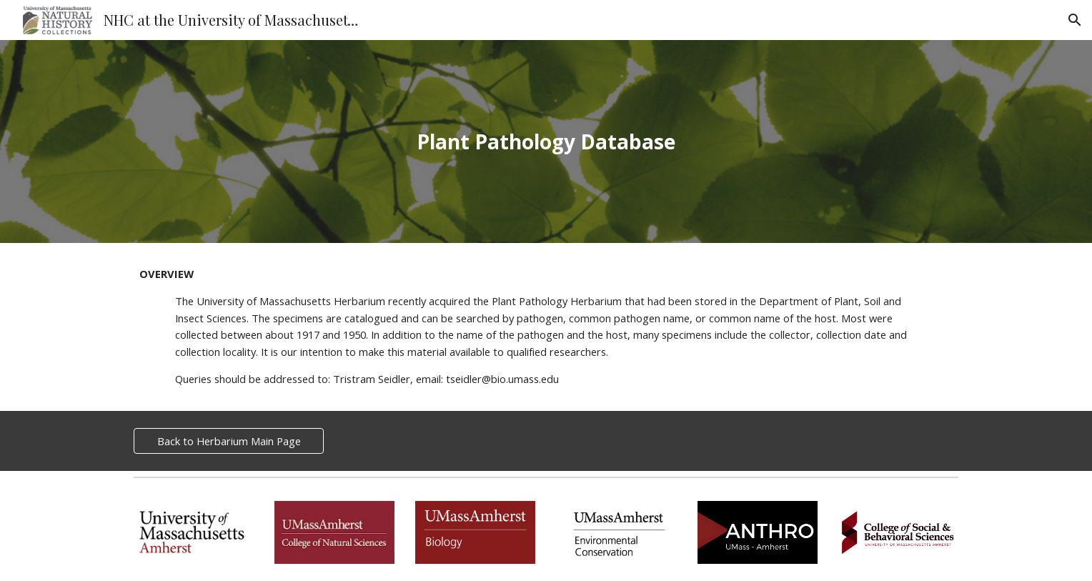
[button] (1075, 20)
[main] (546, 142)
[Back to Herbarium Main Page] (228, 440)
